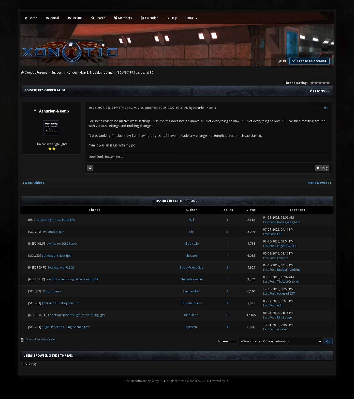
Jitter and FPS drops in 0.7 (60, 303)
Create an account (308, 61)
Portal (52, 18)
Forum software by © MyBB (143, 381)
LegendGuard (286, 246)
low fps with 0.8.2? (61, 267)
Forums (74, 18)
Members (123, 18)
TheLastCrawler (191, 279)
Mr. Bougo (284, 317)
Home (30, 18)
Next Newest (318, 183)
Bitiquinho (191, 315)
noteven (191, 327)
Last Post (269, 222)
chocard (191, 255)
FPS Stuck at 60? (53, 232)
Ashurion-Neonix (54, 111)
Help (171, 18)
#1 (326, 108)
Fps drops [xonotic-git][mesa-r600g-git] (76, 315)
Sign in (281, 61)
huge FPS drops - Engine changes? (66, 327)
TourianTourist (191, 303)
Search (98, 18)
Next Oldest (34, 183)
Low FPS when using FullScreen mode (72, 279)
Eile (191, 232)
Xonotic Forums (36, 72)
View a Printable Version (41, 339)
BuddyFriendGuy (191, 267)
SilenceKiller (191, 291)
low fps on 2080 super (61, 243)
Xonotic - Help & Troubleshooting (90, 72)
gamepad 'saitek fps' (56, 255)
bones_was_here (288, 222)
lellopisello (191, 243)
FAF (279, 234)
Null (191, 220)
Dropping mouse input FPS (56, 220)
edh (279, 305)
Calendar (149, 18)
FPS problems (51, 291)
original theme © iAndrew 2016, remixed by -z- (197, 381)
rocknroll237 (286, 293)
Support (56, 72)
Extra (189, 18)
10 (227, 315)
